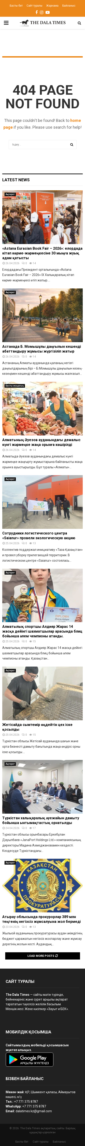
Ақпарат (10, 194)
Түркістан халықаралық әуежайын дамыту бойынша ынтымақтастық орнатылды (40, 820)
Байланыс (68, 5)
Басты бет (16, 5)
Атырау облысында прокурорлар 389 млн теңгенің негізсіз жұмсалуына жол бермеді (41, 919)
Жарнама (52, 5)
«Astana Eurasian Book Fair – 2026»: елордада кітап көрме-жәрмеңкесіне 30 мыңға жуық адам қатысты (42, 253)
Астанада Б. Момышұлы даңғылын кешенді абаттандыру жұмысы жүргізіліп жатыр (41, 348)
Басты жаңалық (15, 385)
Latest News (16, 179)
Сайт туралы (34, 5)
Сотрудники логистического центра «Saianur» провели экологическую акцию (38, 535)
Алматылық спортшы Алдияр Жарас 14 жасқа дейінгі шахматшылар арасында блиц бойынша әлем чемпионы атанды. (42, 631)
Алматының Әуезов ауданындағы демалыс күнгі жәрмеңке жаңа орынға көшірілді (41, 442)
